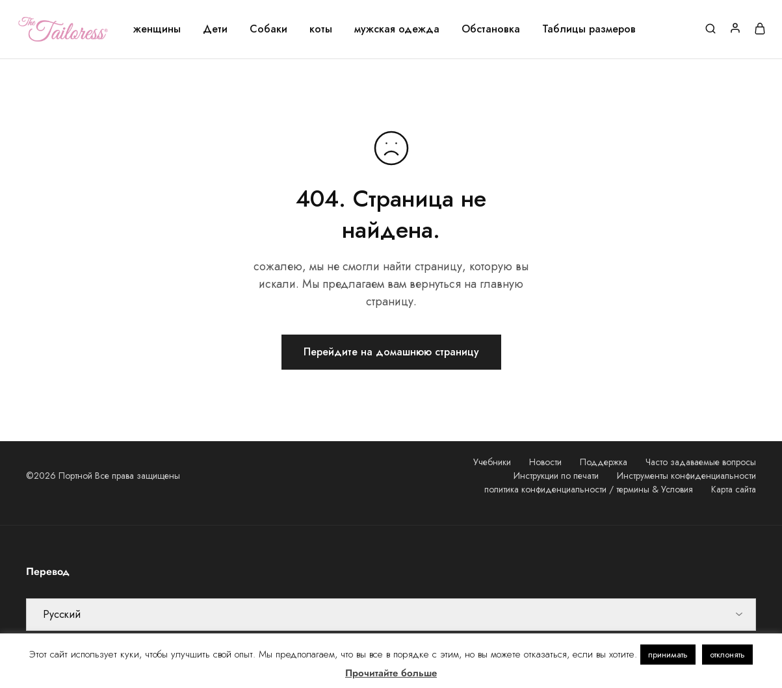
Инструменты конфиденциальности (686, 475)
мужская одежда (396, 29)
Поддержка (603, 461)
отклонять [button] (727, 654)
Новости (545, 461)
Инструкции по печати (556, 475)
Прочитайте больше (391, 673)
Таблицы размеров (589, 29)
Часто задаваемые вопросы (700, 461)
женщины (157, 29)
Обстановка (491, 29)
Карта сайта (733, 489)
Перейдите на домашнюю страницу (391, 351)
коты (320, 29)
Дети (215, 29)
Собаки (268, 29)
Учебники (492, 461)
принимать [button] (668, 654)
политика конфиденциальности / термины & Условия (588, 489)
